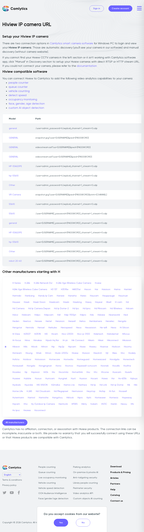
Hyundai (29, 385)
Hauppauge (108, 296)
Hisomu (128, 347)
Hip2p (61, 347)
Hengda (122, 321)
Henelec (110, 321)
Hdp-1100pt (70, 315)
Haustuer (123, 296)
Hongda (31, 366)
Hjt (107, 353)
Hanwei (60, 296)
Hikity (84, 404)
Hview (105, 378)
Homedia (68, 359)
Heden (15, 321)
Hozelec (16, 372)
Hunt (73, 378)
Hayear (98, 302)
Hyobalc (16, 385)
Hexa (113, 328)
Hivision (86, 353)
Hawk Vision (39, 302)
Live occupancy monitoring (52, 478)
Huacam (117, 372)
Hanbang (29, 296)
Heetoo (27, 321)
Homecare (54, 359)
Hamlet (128, 289)
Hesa (78, 328)
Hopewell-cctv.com (87, 366)
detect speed (17, 95)
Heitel (49, 321)
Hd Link (103, 385)
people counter (18, 82)
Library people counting (85, 483)
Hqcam (16, 404)
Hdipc (37, 315)
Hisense (104, 347)
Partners (115, 484)
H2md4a (55, 385)
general (13, 128)
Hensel (41, 328)
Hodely (132, 353)
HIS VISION (42, 385)
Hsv (88, 372)
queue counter (18, 87)
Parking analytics (82, 467)
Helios (82, 321)
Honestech (128, 359)
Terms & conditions (12, 480)
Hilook (34, 347)
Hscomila (63, 372)
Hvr (113, 378)
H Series (16, 283)
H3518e (64, 289)
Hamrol (31, 398)
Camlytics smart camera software (71, 43)
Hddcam (26, 315)
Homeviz (113, 398)
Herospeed (66, 328)
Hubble (27, 378)
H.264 (27, 283)
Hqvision (35, 372)
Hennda (30, 328)
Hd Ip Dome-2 (61, 308)
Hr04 (45, 372)
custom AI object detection (26, 108)
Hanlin (114, 404)
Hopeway (127, 398)
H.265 (29, 391)
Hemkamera (95, 321)
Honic (58, 366)
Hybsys (133, 378)
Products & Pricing (120, 472)
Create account (120, 8)
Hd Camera (18, 308)
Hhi (132, 404)
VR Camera (15, 195)
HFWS (75, 404)
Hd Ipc (75, 308)
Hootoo (69, 366)
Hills (25, 347)
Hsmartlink (77, 372)
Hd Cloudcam (43, 391)
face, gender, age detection (27, 103)
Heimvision (77, 391)
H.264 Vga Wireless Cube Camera (73, 283)
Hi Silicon (124, 328)
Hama (117, 289)
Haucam (94, 296)
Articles (114, 478)
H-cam (118, 302)
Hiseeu (92, 347)
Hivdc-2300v (61, 353)
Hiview (75, 353)
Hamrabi (16, 296)
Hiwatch (98, 353)
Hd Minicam (100, 308)
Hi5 (46, 334)
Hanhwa (82, 385)
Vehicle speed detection (51, 488)
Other (12, 185)
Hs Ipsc (16, 410)
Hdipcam (48, 315)
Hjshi (88, 398)
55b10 (12, 204)
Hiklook (70, 398)
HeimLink (63, 404)
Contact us (116, 501)
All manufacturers (15, 422)
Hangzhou (57, 398)
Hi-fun (112, 391)
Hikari (100, 340)
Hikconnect (113, 340)
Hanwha (72, 296)
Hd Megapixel (61, 391)
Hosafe (116, 366)
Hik (128, 385)
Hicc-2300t (67, 334)
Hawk (26, 302)
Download (116, 467)
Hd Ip (93, 385)
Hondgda (114, 359)
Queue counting (46, 472)
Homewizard (99, 359)
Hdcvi (15, 315)
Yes (61, 523)
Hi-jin (65, 340)
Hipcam (72, 347)
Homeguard (83, 359)
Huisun (38, 378)
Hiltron (44, 347)
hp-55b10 (14, 176)
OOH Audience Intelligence (52, 493)
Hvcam (94, 378)
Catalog (115, 495)
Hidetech (98, 334)
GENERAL (13, 138)
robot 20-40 (15, 261)
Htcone (105, 372)
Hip (53, 347)
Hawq (88, 302)
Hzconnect (40, 410)
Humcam (50, 378)
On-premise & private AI (85, 472)
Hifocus (126, 334)
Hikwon (16, 347)
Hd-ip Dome (117, 385)
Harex (83, 296)
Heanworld (114, 315)
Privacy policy (9, 485)
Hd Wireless (116, 308)
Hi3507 (27, 334)
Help (112, 490)
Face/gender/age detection (53, 499)
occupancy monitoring (23, 99)
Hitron (48, 353)
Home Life (17, 391)
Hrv (53, 372)
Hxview (27, 410)
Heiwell (72, 321)
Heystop (91, 391)
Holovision (40, 359)
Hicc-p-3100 (83, 334)
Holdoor (27, 359)
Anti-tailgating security (85, 478)
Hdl (58, 315)
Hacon (87, 289)
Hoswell (123, 391)
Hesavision (90, 328)
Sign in (96, 8)
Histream (17, 353)
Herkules (52, 328)
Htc (95, 372)
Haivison (106, 289)
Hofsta (15, 359)
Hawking (77, 302)
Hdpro (83, 315)
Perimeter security (82, 488)
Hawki (66, 302)
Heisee (38, 321)
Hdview (101, 315)
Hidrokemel (112, 334)
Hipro (80, 398)
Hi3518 (37, 334)
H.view (98, 283)
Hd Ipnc (87, 308)
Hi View (16, 334)
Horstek (105, 366)
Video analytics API (83, 493)
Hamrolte (43, 398)
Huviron (83, 378)
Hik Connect (78, 340)
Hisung (29, 353)
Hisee (83, 347)
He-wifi (103, 328)
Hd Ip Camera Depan (39, 308)
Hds (92, 315)
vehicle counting (19, 91)
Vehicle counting (47, 483)
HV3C (104, 404)
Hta (25, 404)
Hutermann (18, 398)
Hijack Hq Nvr (52, 340)
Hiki (135, 385)
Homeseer (100, 398)
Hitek (38, 353)
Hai (96, 289)
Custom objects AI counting (87, 499)
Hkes (114, 353)
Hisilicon (116, 347)
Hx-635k (122, 378)
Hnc (123, 353)
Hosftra (127, 366)
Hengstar (17, 328)
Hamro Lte (69, 385)
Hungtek (62, 378)
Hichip (102, 391)
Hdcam (129, 308)
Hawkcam (54, 302)
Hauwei (16, 302)
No (83, 523)
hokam (94, 404)
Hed (126, 315)
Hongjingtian (45, 366)
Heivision (60, 321)
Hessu (124, 404)
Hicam (54, 334)
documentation (87, 66)
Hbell (108, 302)
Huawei (16, 378)
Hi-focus (16, 340)
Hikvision (126, 340)
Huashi (128, 372)
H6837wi (76, 289)
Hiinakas (38, 340)
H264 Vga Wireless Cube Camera (29, 289)
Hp (26, 372)
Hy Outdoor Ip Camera (43, 404)
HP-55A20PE (15, 166)
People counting (46, 467)
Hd (127, 302)
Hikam (91, 340)
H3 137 (54, 289)
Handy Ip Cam (45, 296)
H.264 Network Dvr (43, 283)
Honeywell (17, 366)
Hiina (27, 340)
